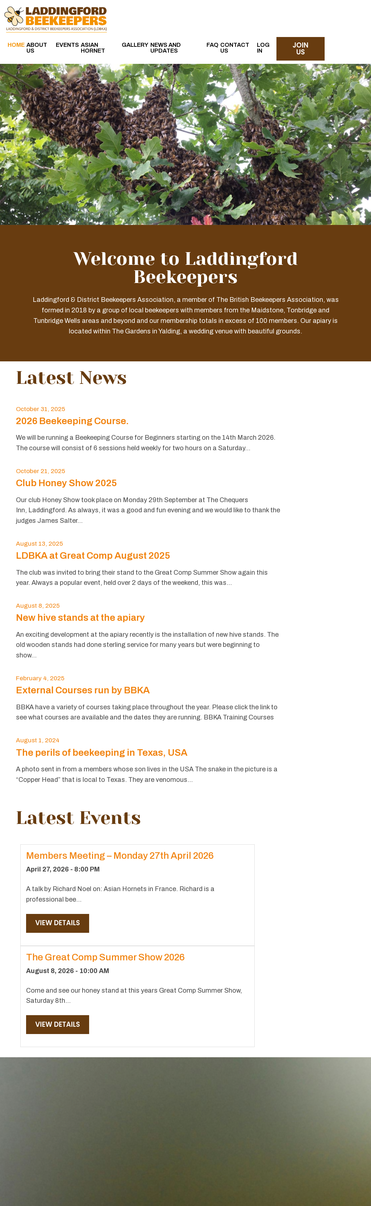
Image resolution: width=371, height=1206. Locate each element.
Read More (69, 1093)
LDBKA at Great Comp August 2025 (93, 513)
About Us (127, 16)
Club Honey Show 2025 (240, 426)
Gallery (211, 13)
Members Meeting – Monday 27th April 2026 (69, 758)
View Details (58, 847)
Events (153, 13)
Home (104, 13)
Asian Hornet (182, 16)
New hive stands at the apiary (254, 513)
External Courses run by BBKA (83, 601)
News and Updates (243, 19)
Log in (316, 16)
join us (349, 17)
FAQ (267, 13)
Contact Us (291, 16)
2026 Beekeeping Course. (72, 426)
